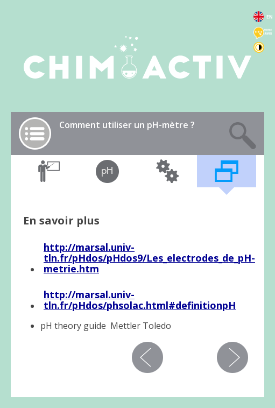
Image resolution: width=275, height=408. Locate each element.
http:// (59, 247)
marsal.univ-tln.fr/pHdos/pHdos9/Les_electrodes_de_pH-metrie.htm (149, 258)
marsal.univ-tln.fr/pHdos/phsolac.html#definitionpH (140, 300)
